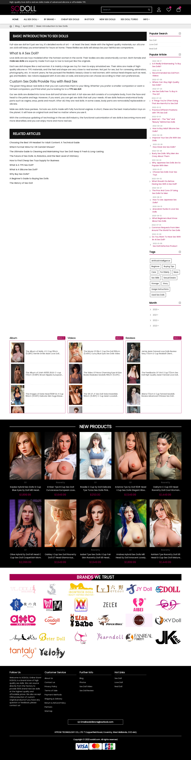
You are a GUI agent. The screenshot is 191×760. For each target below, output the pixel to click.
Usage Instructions (160, 289)
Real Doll (153, 48)
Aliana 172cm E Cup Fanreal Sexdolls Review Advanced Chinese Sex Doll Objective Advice (158, 395)
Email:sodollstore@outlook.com (97, 721)
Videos (72, 338)
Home (15, 19)
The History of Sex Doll (21, 183)
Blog (17, 26)
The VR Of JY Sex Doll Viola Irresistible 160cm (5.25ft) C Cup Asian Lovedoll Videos (101, 395)
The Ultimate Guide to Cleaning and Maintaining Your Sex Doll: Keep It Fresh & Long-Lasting (57, 151)
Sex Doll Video (86, 686)
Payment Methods (53, 694)
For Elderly (164, 272)
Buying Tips (169, 266)
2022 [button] (155, 320)
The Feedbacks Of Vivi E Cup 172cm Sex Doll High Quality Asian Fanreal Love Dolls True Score (160, 374)
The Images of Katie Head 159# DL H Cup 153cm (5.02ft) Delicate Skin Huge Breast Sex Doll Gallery (44, 395)
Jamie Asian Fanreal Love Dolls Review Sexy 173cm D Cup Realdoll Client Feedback (159, 352)
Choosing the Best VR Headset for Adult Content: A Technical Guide (45, 142)
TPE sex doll (75, 89)
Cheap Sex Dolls (70, 19)
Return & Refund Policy (55, 703)
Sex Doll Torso (129, 19)
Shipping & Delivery (53, 698)
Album (13, 338)
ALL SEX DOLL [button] (30, 19)
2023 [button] (155, 325)
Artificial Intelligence (160, 260)
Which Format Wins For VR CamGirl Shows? (32, 147)
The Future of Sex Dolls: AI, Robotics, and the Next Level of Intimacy (44, 156)
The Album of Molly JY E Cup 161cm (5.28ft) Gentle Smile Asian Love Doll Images (42, 352)
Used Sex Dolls (157, 294)
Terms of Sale (51, 690)
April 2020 (28, 26)
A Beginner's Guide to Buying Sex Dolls (29, 178)
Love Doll (153, 44)
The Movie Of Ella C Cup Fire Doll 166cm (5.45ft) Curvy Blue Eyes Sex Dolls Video (102, 352)
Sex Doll (152, 40)
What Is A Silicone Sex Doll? (24, 169)
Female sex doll (47, 109)
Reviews (130, 338)
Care (153, 272)
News (176, 272)
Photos (83, 682)
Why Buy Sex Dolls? (19, 174)
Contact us (50, 682)
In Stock (89, 19)
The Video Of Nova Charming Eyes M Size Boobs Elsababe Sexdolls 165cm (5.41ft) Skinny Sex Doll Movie (103, 374)
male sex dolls (17, 61)
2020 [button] (155, 309)
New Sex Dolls (107, 19)
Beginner (155, 266)
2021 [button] (155, 315)
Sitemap (48, 711)
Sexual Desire (170, 277)
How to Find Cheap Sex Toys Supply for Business (34, 160)
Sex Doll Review (87, 690)
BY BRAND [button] (49, 19)
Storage (155, 283)
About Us (49, 678)
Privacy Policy (51, 686)
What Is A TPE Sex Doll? (22, 165)
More (60, 338)
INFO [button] (145, 19)
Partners (48, 707)
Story (165, 283)
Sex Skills (155, 277)
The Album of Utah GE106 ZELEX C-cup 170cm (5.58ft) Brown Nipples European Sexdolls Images (44, 374)
